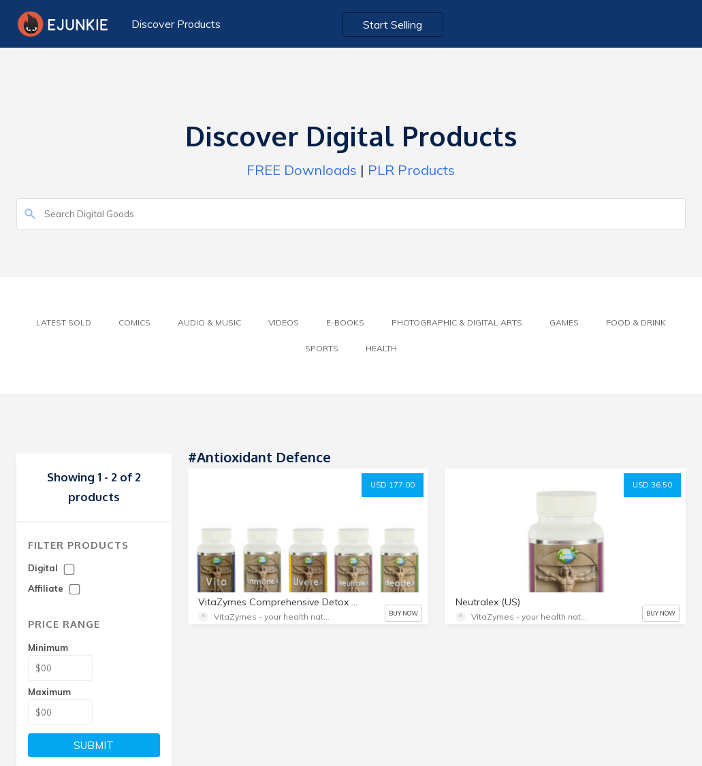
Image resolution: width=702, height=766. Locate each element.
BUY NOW (403, 613)
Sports (321, 348)
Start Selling (392, 24)
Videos (283, 322)
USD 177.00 (392, 485)
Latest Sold (63, 322)
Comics (134, 322)
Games (564, 322)
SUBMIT (94, 745)
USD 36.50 (652, 485)
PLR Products (411, 169)
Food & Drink (636, 322)
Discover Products (176, 24)
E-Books (345, 322)
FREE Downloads (301, 169)
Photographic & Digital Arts (457, 322)
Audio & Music (209, 322)
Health (381, 348)
